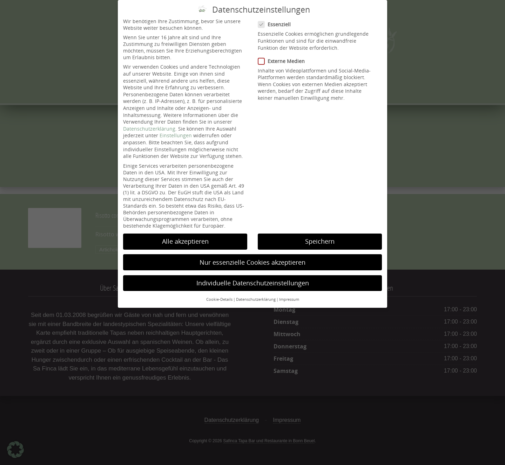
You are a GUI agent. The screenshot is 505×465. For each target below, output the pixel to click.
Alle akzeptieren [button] (185, 234)
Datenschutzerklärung (149, 121)
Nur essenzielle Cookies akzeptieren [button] (252, 254)
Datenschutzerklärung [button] (256, 292)
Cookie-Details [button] (219, 292)
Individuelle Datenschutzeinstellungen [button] (252, 275)
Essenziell (276, 17)
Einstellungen (176, 128)
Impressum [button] (289, 292)
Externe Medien (283, 53)
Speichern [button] (320, 234)
